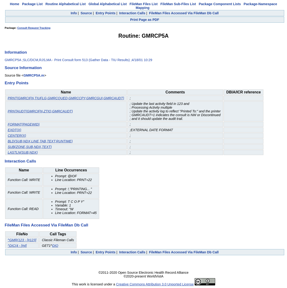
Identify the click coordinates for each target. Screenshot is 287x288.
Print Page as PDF (144, 20)
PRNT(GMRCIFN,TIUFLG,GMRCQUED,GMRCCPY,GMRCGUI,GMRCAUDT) (66, 98)
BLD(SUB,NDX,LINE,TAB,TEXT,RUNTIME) (40, 141)
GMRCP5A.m (33, 75)
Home (14, 4)
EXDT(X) (14, 130)
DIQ (55, 245)
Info (74, 13)
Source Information (23, 67)
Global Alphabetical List (107, 4)
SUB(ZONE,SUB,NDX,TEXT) (30, 147)
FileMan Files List (144, 4)
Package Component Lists (220, 4)
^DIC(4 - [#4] (17, 245)
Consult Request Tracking (34, 27)
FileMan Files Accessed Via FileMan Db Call (184, 13)
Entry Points (106, 13)
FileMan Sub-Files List (178, 4)
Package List (32, 4)
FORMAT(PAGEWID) (24, 124)
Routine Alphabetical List (65, 4)
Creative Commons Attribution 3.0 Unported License (155, 284)
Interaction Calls (132, 13)
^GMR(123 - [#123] (22, 240)
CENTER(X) (17, 135)
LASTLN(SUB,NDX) (23, 152)
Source (86, 13)
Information (16, 52)
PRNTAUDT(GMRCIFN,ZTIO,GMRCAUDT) (40, 111)
